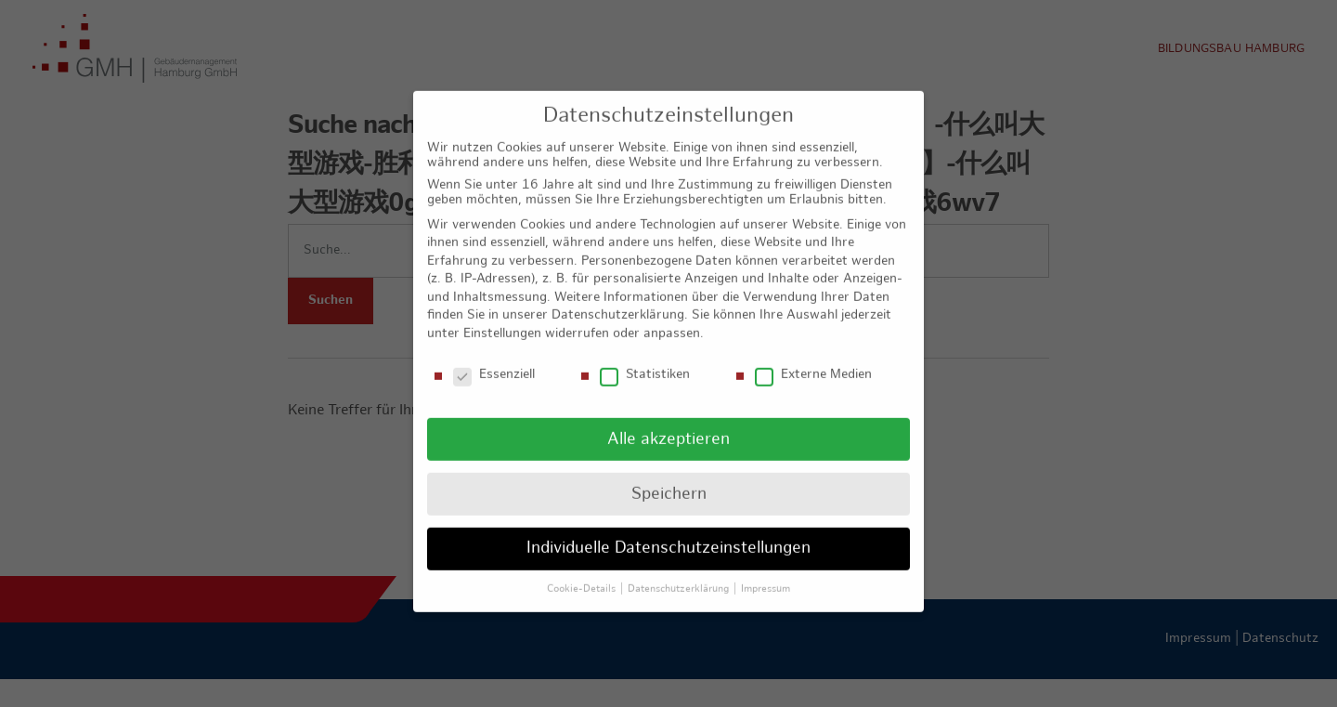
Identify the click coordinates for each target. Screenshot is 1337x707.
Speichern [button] (669, 478)
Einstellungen (502, 318)
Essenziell (494, 359)
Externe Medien (813, 359)
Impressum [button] (765, 573)
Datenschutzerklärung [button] (680, 573)
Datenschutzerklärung (618, 300)
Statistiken (645, 359)
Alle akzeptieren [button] (668, 423)
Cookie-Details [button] (582, 573)
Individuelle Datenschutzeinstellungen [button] (668, 533)
